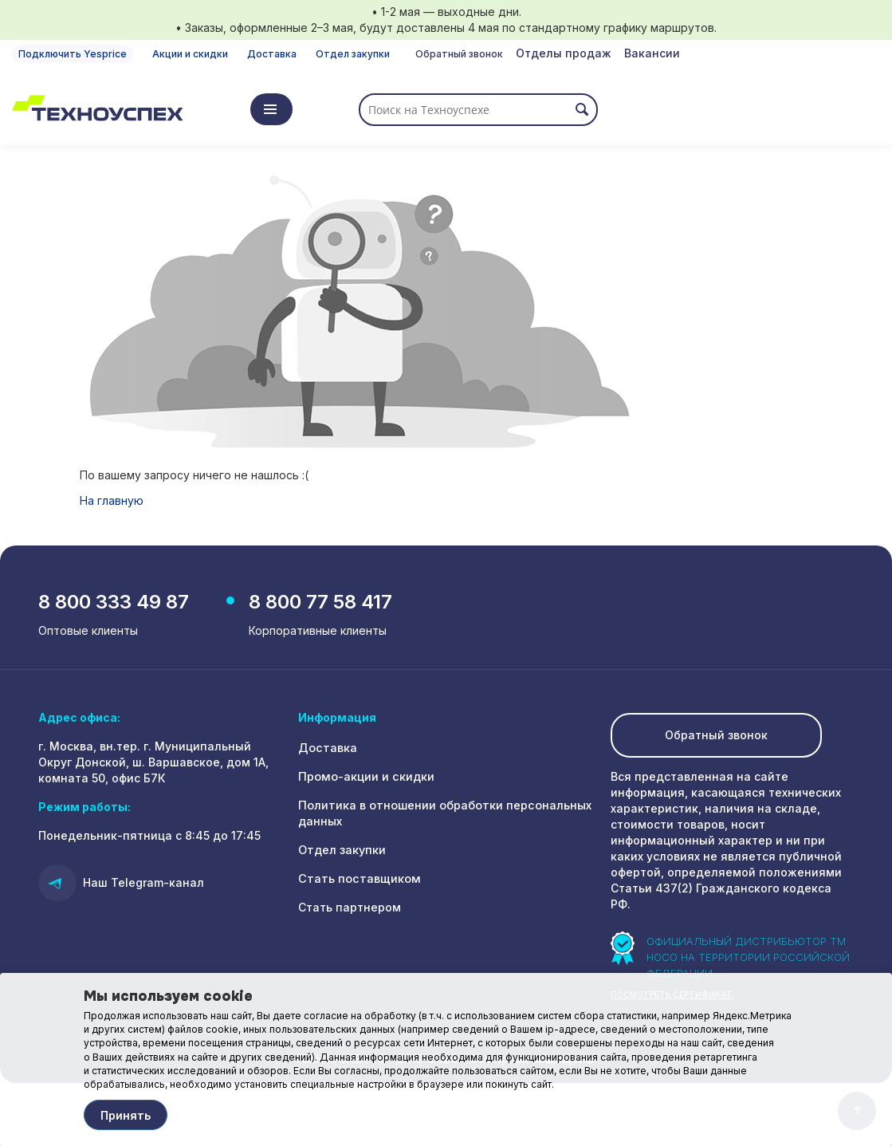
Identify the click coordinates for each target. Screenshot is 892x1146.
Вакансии (652, 53)
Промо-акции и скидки (365, 779)
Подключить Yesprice (72, 54)
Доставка (272, 54)
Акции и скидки (190, 54)
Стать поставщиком (356, 881)
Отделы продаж (563, 53)
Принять (125, 1115)
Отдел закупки (353, 54)
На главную (111, 500)
